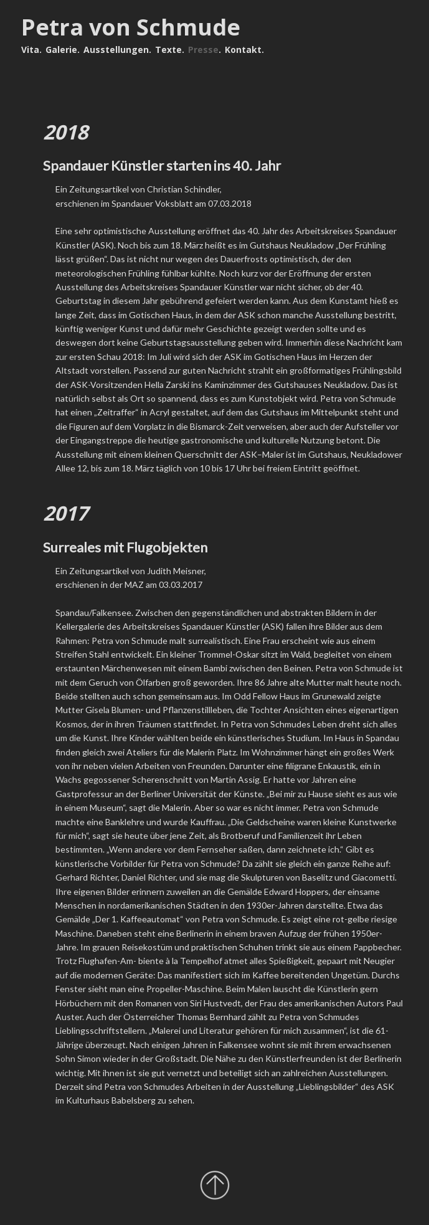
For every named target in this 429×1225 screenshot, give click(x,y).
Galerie (61, 49)
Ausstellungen (116, 49)
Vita (30, 49)
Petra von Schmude (130, 27)
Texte (168, 49)
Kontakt (243, 49)
